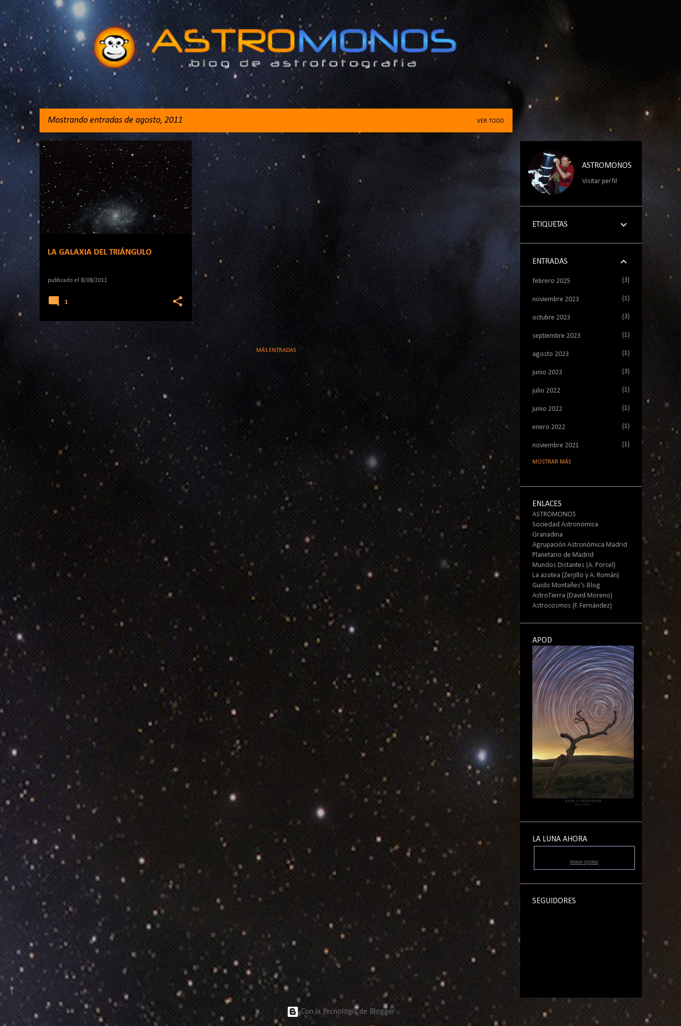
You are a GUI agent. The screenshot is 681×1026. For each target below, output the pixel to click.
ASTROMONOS (607, 166)
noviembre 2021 (555, 445)
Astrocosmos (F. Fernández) (572, 606)
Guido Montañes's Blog (566, 585)
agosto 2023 (550, 354)
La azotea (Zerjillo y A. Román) (575, 575)
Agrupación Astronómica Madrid (579, 545)
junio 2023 (547, 372)
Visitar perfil (599, 181)
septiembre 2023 (556, 336)
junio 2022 (547, 409)
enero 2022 (548, 427)
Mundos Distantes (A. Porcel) (574, 565)
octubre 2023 (551, 318)
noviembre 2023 (555, 299)
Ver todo (490, 121)
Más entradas (276, 350)
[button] (178, 302)
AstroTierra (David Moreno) (572, 595)
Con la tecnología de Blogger (341, 1012)
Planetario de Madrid (563, 555)
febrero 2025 (551, 281)
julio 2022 (546, 391)
